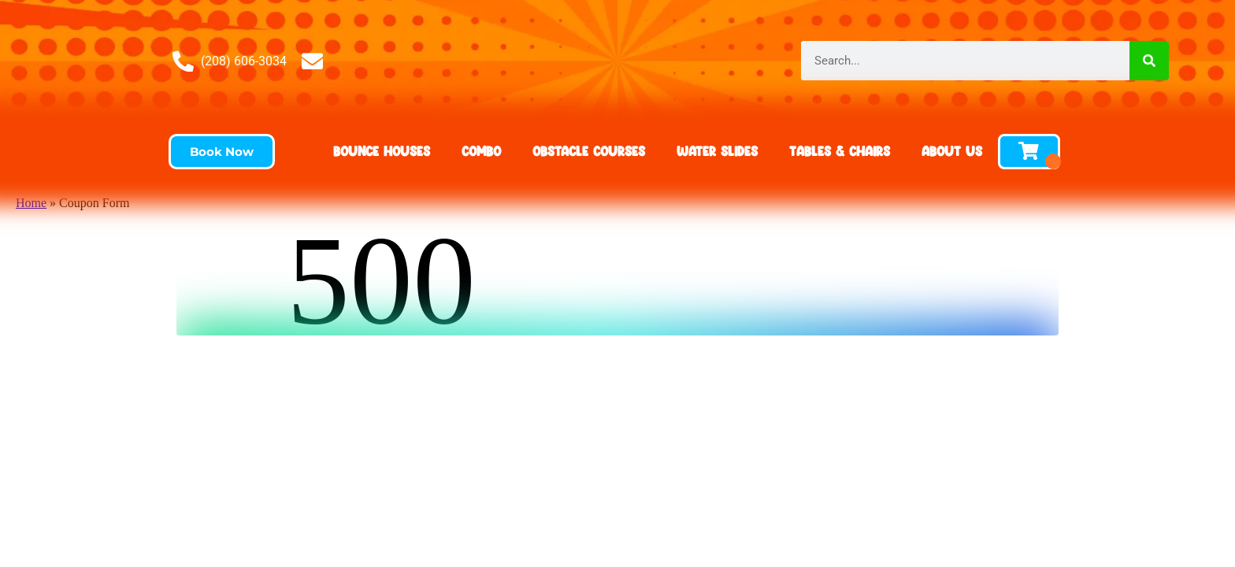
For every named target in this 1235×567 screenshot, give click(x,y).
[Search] (1149, 60)
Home (31, 202)
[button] (222, 151)
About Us (952, 151)
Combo (481, 151)
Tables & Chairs (839, 151)
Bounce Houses (381, 151)
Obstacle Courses (588, 151)
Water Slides (717, 151)
